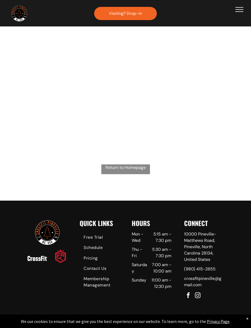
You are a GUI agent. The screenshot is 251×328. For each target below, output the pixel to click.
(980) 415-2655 (200, 269)
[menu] (239, 9)
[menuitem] (99, 238)
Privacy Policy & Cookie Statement (92, 323)
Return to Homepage (126, 167)
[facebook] (188, 296)
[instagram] (198, 296)
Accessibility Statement (136, 323)
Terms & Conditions (169, 323)
